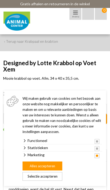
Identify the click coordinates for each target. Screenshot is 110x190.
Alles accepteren (42, 166)
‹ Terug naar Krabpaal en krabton (31, 41)
